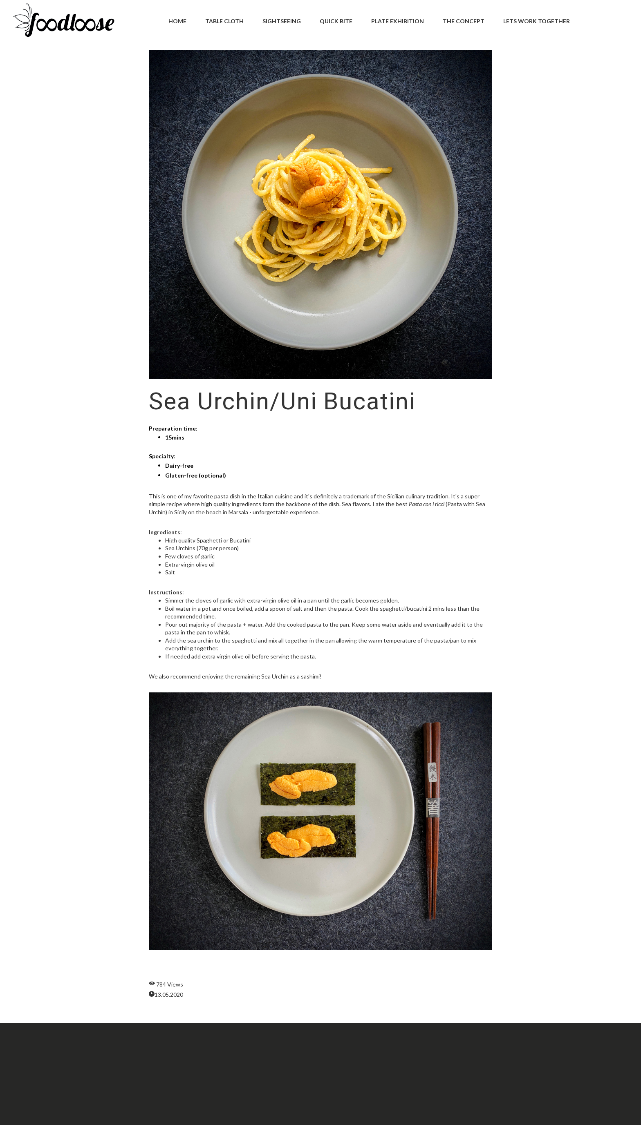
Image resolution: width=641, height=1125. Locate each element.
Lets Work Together (536, 21)
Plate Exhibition (397, 21)
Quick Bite (336, 21)
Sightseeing (281, 21)
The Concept (463, 21)
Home (177, 21)
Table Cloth (224, 21)
